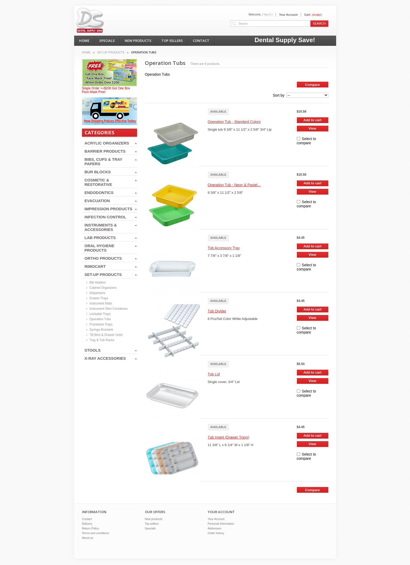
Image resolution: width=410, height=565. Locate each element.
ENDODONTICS (99, 192)
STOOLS (93, 350)
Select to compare (306, 141)
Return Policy (90, 528)
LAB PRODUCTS (100, 237)
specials (107, 40)
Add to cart (312, 120)
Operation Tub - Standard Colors (234, 122)
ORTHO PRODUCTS (103, 258)
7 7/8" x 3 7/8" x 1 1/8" (224, 256)
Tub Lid (214, 374)
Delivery (87, 523)
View (312, 128)
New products (153, 518)
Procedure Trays (101, 324)
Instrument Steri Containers (109, 309)
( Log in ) (267, 14)
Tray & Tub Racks (102, 340)
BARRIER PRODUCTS (105, 151)
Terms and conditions (95, 533)
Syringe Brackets (101, 329)
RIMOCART (95, 266)
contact (201, 40)
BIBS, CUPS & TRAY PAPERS (103, 161)
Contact (87, 518)
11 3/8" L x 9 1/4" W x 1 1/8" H (231, 445)
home (84, 40)
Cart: (307, 14)
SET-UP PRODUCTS (103, 274)
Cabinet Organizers (103, 288)
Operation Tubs (100, 319)
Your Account (288, 14)
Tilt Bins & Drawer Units (106, 335)
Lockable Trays (100, 314)
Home (86, 52)
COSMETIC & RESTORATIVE (98, 182)
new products (138, 40)
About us (87, 537)
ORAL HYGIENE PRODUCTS (99, 247)
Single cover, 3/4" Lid (224, 382)
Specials (150, 528)
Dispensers (97, 293)
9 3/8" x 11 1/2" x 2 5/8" (225, 193)
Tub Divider (217, 311)
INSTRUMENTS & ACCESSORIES (101, 227)
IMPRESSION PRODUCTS (109, 209)
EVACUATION (97, 200)
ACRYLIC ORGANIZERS (107, 143)
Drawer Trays (99, 298)
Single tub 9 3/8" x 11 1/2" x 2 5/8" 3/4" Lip (240, 129)
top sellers (172, 40)
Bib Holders (98, 282)
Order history (216, 533)
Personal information (221, 523)
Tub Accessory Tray (224, 248)
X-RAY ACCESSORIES (105, 358)
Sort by (278, 95)
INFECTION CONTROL (105, 217)
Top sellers (152, 523)
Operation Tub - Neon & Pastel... (234, 185)
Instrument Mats (101, 303)
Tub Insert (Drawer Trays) (228, 437)
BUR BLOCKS (98, 172)
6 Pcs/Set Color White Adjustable (233, 319)
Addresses (214, 528)
